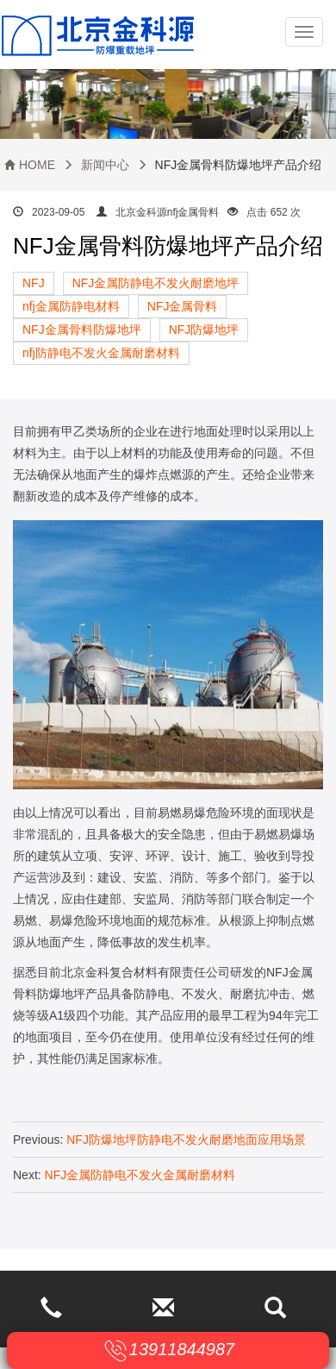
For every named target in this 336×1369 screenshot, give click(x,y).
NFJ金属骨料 (182, 306)
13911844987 (181, 1349)
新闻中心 (105, 165)
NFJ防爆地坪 (204, 329)
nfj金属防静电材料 (71, 306)
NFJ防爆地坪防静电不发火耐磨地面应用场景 (186, 1139)
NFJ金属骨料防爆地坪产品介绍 (168, 246)
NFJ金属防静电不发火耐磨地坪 (156, 283)
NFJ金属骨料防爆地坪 (81, 329)
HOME (37, 165)
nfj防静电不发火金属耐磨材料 (101, 353)
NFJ (33, 283)
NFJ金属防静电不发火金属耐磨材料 (140, 1175)
